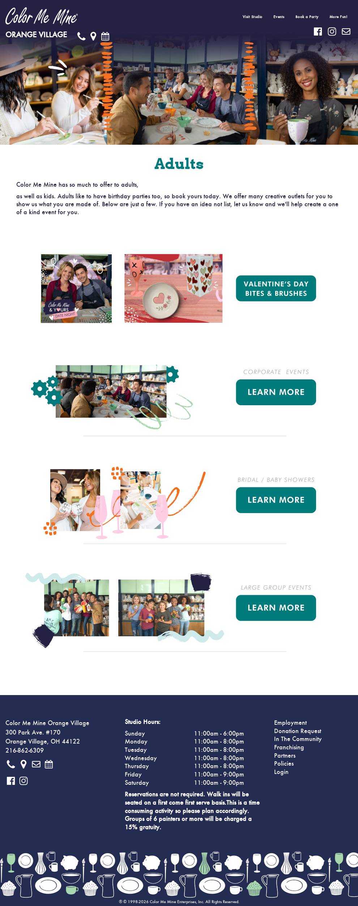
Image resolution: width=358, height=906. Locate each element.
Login (281, 772)
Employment (290, 723)
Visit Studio (253, 17)
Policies (284, 764)
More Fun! (338, 17)
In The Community (298, 739)
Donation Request (297, 731)
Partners (284, 756)
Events (279, 17)
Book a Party (307, 17)
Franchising (289, 747)
